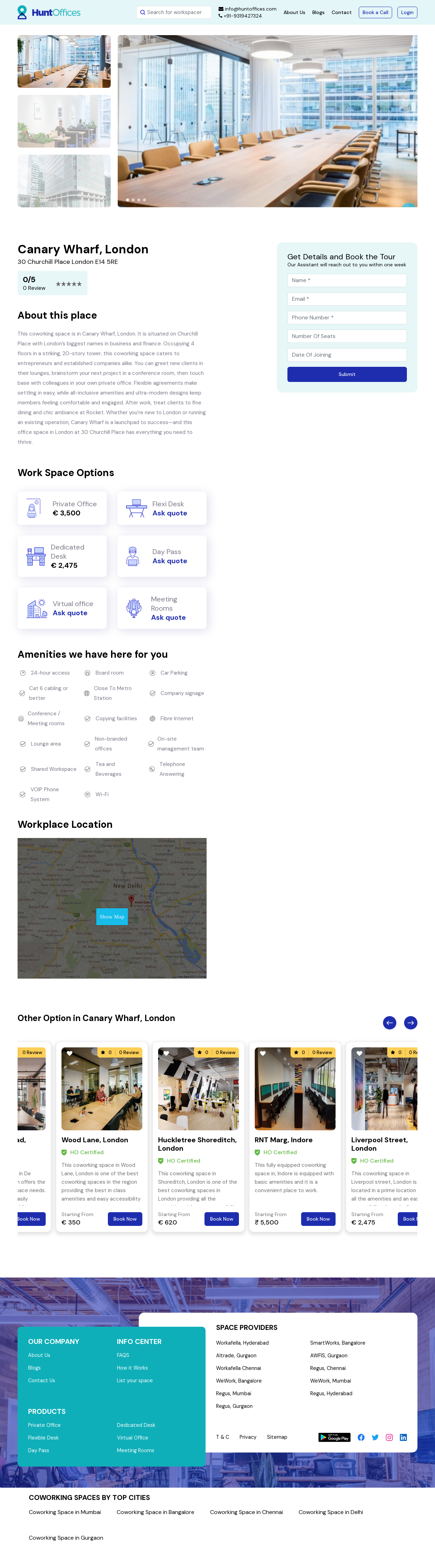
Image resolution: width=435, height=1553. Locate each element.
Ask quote (169, 513)
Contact (342, 12)
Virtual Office (133, 1441)
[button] (127, 200)
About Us (294, 12)
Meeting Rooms (136, 1454)
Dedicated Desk (136, 1428)
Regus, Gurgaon (235, 1410)
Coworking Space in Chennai (246, 1516)
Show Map (112, 917)
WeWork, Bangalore (239, 1383)
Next (410, 1022)
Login (407, 12)
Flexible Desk (43, 1441)
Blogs (318, 12)
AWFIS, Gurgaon (329, 1356)
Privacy (250, 1441)
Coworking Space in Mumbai (65, 1516)
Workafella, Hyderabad (243, 1343)
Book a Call (375, 12)
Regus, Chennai (328, 1370)
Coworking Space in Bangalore (155, 1516)
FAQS (123, 1355)
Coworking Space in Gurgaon (66, 1542)
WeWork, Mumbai (331, 1383)
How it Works (133, 1369)
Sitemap (279, 1441)
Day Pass (39, 1454)
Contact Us (42, 1382)
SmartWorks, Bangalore (338, 1343)
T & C (223, 1441)
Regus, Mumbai (234, 1397)
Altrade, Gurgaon (236, 1356)
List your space (135, 1382)
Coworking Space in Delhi (331, 1516)
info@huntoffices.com (248, 9)
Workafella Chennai (239, 1370)
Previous (389, 1022)
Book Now (28, 1219)
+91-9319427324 (240, 16)
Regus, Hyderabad (332, 1397)
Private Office (45, 1428)
